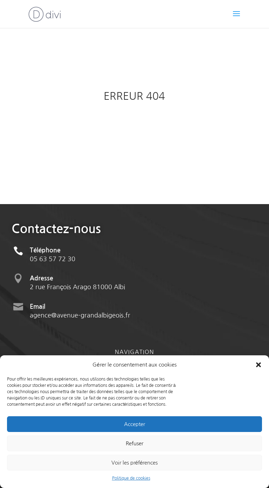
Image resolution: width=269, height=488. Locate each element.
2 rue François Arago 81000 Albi (77, 295)
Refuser (134, 443)
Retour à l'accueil (134, 132)
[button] (258, 364)
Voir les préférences (134, 462)
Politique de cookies (131, 478)
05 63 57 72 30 (52, 267)
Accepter (134, 424)
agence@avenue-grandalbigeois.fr (80, 324)
